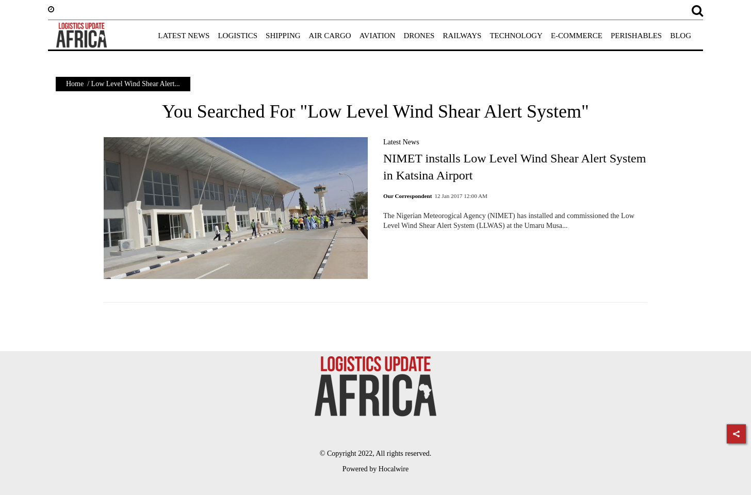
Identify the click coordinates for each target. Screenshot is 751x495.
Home (75, 84)
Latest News (401, 142)
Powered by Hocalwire (375, 469)
